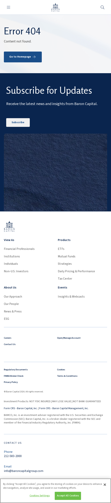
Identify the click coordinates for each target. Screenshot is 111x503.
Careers (7, 338)
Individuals (11, 264)
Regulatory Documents (16, 369)
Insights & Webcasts (71, 296)
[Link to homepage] (9, 226)
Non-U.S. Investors (16, 271)
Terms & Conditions (67, 376)
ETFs (61, 249)
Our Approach (13, 296)
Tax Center (65, 279)
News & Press (13, 311)
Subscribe (18, 122)
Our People (11, 304)
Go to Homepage (22, 57)
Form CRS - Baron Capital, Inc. (21, 408)
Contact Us (10, 344)
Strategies (65, 264)
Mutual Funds (66, 256)
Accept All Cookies (68, 497)
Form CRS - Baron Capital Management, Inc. (64, 408)
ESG (6, 319)
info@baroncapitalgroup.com (23, 471)
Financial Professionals (19, 249)
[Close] (105, 486)
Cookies (61, 369)
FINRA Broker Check (13, 376)
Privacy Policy (11, 382)
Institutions (12, 256)
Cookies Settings (40, 497)
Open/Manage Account (69, 338)
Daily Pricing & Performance (76, 271)
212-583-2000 (13, 456)
